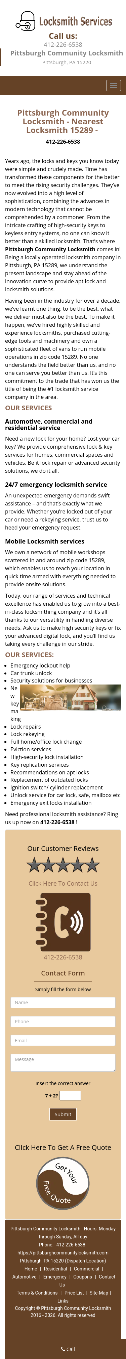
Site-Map (99, 1293)
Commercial (86, 1268)
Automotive (24, 1276)
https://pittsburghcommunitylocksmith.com (63, 1252)
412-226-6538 (63, 44)
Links (63, 1301)
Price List (74, 1293)
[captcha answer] (70, 1095)
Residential (55, 1268)
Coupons (82, 1276)
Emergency (55, 1276)
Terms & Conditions (36, 1293)
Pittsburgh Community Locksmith (50, 249)
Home (31, 1268)
